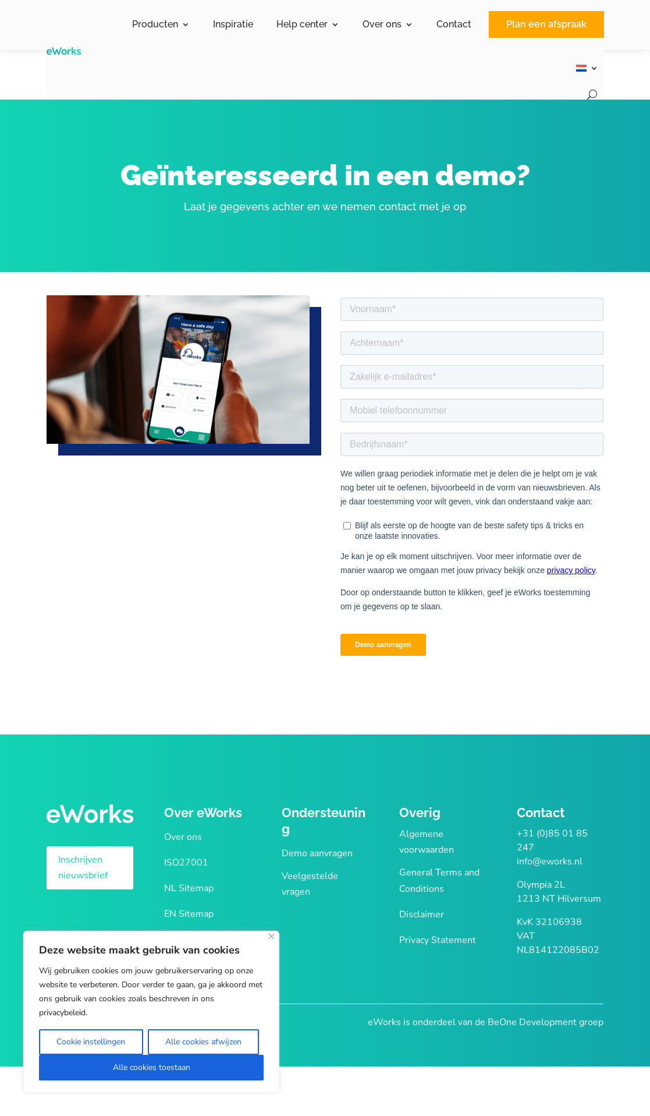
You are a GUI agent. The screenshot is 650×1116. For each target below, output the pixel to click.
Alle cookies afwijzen (203, 1041)
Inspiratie (233, 24)
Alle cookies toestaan (151, 1067)
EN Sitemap (189, 913)
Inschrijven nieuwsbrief (83, 867)
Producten (155, 24)
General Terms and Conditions (439, 880)
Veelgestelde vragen (310, 884)
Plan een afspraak (546, 24)
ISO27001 (186, 862)
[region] (151, 1012)
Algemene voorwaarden (426, 842)
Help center (302, 24)
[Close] (271, 936)
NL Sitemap (189, 888)
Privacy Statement (437, 940)
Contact (453, 24)
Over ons (382, 24)
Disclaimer (421, 914)
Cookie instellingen (90, 1041)
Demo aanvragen (317, 853)
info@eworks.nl (549, 861)
